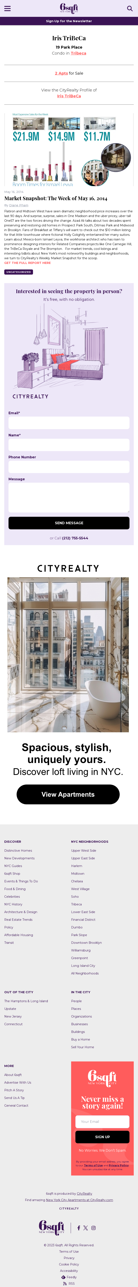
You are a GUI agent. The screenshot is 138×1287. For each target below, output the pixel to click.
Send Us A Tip (14, 1098)
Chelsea (77, 881)
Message (17, 479)
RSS (69, 1284)
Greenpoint (79, 958)
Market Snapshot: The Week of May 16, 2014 (55, 198)
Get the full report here (27, 263)
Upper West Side (83, 851)
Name (15, 435)
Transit (9, 943)
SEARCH (130, 8)
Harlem (76, 866)
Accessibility (69, 1271)
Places (76, 1009)
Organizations (81, 1016)
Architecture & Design (20, 912)
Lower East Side (83, 912)
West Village (80, 889)
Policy (8, 927)
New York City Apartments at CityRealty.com (79, 1200)
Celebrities (12, 897)
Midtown (77, 874)
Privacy (69, 1258)
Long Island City (83, 966)
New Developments (19, 858)
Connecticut (13, 1024)
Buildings (78, 1032)
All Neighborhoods (85, 973)
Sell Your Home (82, 1047)
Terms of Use (93, 1165)
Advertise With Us (17, 1082)
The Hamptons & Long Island (26, 1001)
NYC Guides (13, 866)
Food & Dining (15, 889)
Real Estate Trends (18, 920)
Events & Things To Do (21, 881)
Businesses (79, 1024)
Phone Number (22, 457)
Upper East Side (83, 858)
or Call (69, 538)
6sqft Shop (12, 874)
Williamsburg (81, 950)
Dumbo (77, 927)
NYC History (13, 904)
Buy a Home (80, 1039)
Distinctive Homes (18, 851)
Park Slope (79, 935)
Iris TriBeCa (69, 96)
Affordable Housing (18, 935)
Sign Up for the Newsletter (69, 21)
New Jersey (13, 1016)
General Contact (16, 1105)
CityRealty (84, 1194)
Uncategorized (18, 272)
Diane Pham (18, 205)
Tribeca (78, 53)
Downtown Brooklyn (86, 943)
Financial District (83, 920)
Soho (75, 897)
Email (14, 413)
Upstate (10, 1009)
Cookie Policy (69, 1264)
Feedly (69, 1277)
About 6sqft (13, 1075)
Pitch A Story (14, 1090)
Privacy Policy (119, 1165)
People (76, 1001)
